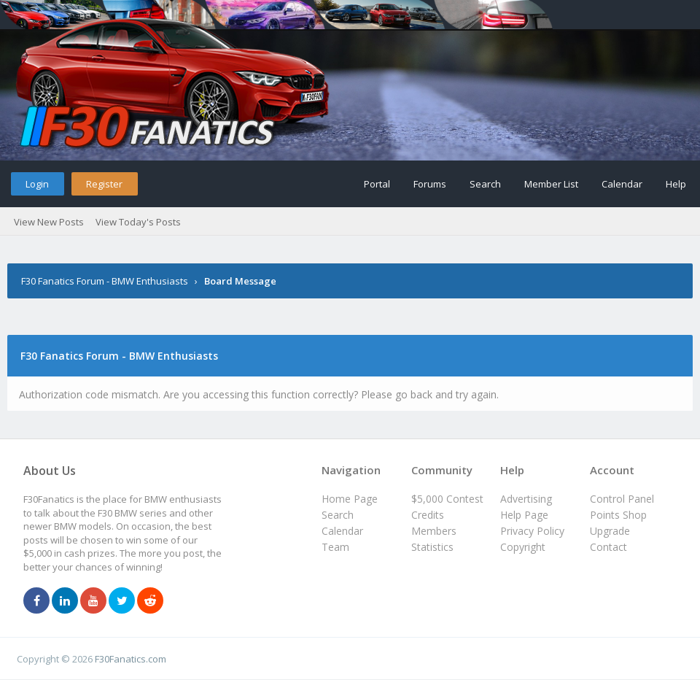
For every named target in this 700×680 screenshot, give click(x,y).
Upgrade (610, 531)
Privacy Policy (532, 531)
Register (104, 183)
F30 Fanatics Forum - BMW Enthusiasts (104, 280)
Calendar (622, 183)
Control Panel (622, 499)
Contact (608, 547)
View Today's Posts (138, 221)
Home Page (350, 499)
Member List (551, 183)
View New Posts (49, 221)
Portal (377, 183)
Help (676, 183)
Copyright (522, 547)
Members (433, 531)
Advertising (526, 499)
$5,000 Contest (447, 499)
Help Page (524, 515)
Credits (427, 515)
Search (485, 183)
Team (335, 547)
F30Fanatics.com (130, 658)
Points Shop (618, 515)
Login (37, 183)
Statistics (432, 547)
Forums (429, 183)
